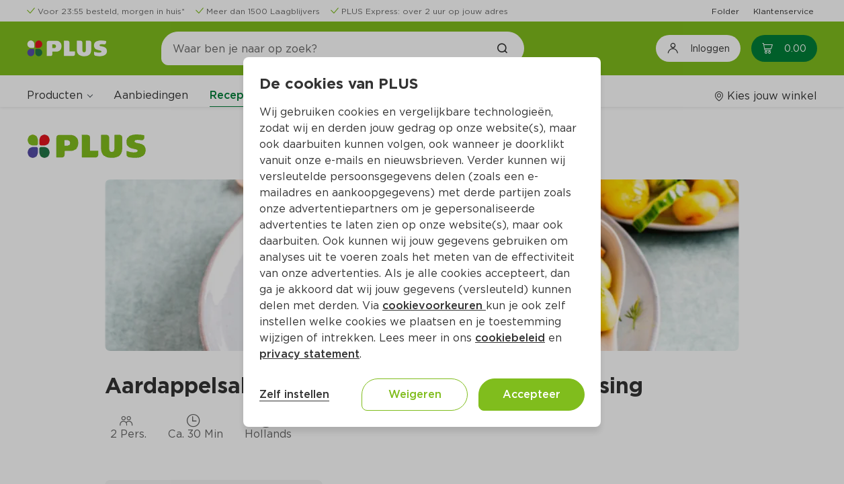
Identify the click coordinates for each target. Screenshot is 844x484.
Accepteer (531, 394)
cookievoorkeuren (434, 305)
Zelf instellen (294, 394)
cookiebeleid (510, 337)
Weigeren (414, 394)
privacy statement (309, 354)
